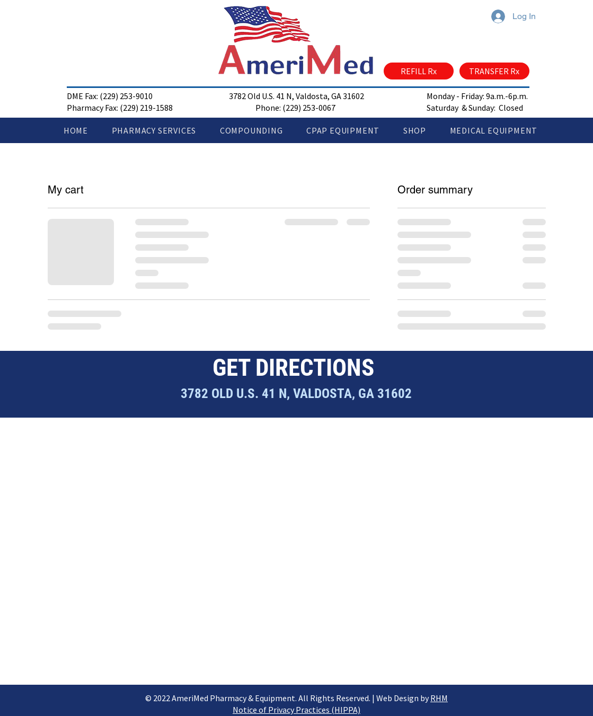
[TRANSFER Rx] (494, 71)
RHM (439, 698)
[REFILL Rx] (419, 71)
